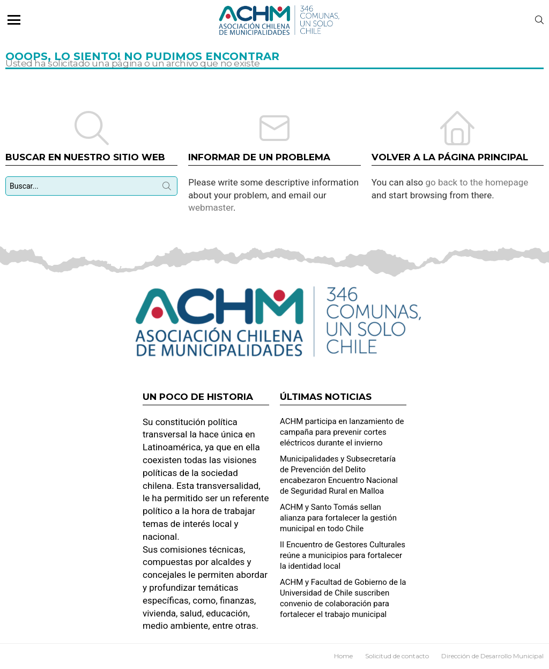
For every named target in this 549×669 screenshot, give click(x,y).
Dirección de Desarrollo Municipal (492, 656)
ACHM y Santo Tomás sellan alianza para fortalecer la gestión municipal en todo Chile (338, 517)
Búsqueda (166, 188)
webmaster (210, 207)
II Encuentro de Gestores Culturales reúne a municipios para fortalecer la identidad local (342, 555)
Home (343, 656)
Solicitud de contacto (397, 656)
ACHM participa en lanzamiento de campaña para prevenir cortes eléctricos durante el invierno (342, 432)
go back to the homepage (476, 182)
